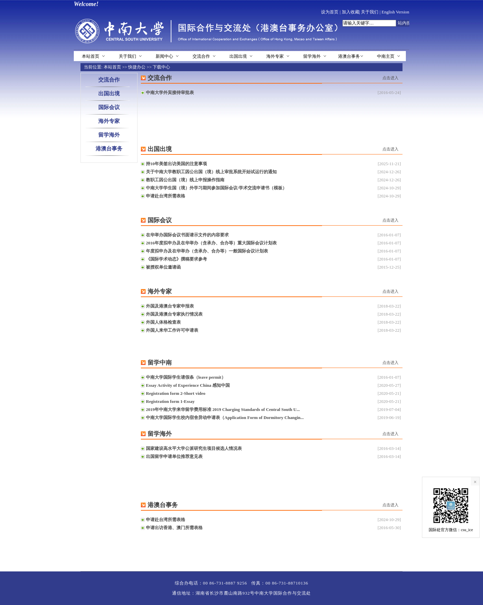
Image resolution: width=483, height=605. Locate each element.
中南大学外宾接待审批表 (170, 92)
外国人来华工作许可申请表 (172, 330)
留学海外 (312, 56)
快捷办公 (137, 66)
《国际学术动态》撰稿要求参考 (176, 259)
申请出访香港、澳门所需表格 (174, 527)
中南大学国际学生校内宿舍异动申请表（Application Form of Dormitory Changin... (225, 417)
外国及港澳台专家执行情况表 (174, 314)
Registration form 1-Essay (170, 401)
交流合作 (201, 56)
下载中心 (161, 66)
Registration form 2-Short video (175, 393)
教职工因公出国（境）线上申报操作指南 (185, 179)
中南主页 (385, 56)
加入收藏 (350, 11)
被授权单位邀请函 (163, 267)
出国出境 (238, 56)
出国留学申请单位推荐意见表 (174, 456)
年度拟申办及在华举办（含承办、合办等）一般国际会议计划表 (207, 250)
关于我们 (369, 11)
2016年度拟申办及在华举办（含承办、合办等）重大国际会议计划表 (211, 242)
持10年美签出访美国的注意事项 (176, 163)
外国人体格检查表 (163, 322)
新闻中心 (164, 56)
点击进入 (390, 78)
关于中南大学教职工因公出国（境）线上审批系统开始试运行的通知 (211, 171)
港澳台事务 (349, 56)
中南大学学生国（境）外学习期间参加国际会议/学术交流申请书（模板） (216, 187)
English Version (395, 11)
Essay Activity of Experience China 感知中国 (188, 385)
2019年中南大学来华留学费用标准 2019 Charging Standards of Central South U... (223, 409)
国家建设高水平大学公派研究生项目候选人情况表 (194, 448)
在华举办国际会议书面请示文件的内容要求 (187, 234)
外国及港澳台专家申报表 (170, 306)
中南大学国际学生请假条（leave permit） (186, 377)
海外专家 (275, 56)
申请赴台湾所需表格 (165, 195)
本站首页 (90, 56)
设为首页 (329, 11)
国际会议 (109, 107)
